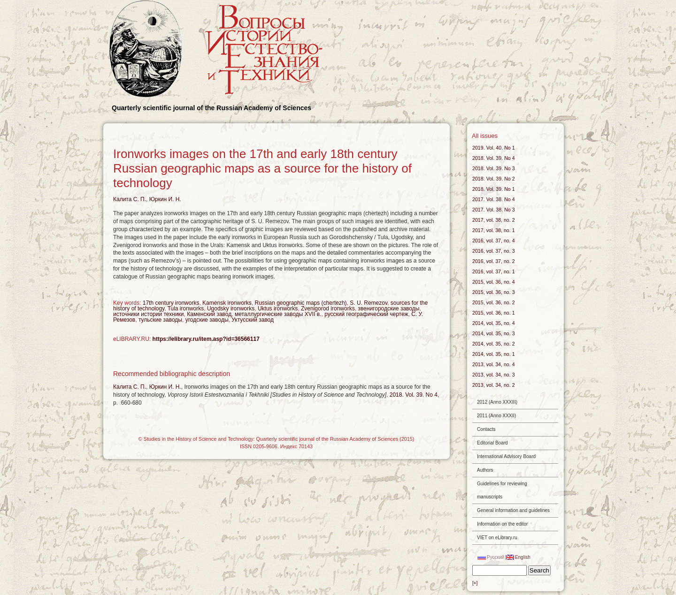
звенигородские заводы (388, 308)
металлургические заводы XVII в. (278, 314)
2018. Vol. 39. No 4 (414, 395)
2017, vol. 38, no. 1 (493, 230)
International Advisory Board (506, 456)
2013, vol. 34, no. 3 (493, 374)
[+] (474, 583)
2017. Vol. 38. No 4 (493, 199)
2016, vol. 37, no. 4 (493, 240)
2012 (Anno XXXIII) (497, 402)
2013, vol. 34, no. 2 (493, 385)
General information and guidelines (513, 510)
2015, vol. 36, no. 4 (493, 282)
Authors (485, 470)
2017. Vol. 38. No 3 (493, 209)
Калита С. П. (129, 199)
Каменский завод (209, 314)
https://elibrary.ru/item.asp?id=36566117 (206, 339)
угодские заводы (207, 319)
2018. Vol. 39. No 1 (493, 189)
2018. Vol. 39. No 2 (493, 178)
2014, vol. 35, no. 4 (493, 323)
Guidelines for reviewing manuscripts (502, 490)
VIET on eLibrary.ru (497, 537)
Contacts (486, 429)
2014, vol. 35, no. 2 (493, 343)
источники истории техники (148, 314)
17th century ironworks (171, 303)
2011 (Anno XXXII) (496, 415)
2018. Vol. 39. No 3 (493, 168)
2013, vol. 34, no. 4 (493, 364)
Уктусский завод (252, 319)
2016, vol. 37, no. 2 (493, 261)
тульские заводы (160, 319)
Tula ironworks (186, 308)
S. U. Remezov (368, 303)
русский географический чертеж (366, 314)
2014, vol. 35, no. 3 (493, 333)
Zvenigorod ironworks (328, 308)
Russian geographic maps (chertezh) (300, 303)
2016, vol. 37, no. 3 (493, 251)
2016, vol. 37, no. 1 (493, 271)
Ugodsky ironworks (230, 308)
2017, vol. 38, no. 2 (493, 220)
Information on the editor (502, 524)
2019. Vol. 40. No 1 (493, 148)
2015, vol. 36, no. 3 (493, 292)
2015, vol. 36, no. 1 (493, 313)
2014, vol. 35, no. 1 (493, 354)
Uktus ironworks (278, 308)
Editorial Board (492, 442)
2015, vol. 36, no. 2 (493, 302)
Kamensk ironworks (227, 303)
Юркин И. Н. (165, 199)
